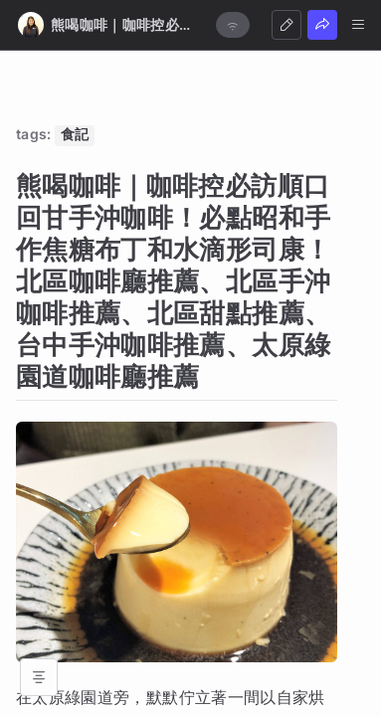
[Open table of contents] (39, 677)
